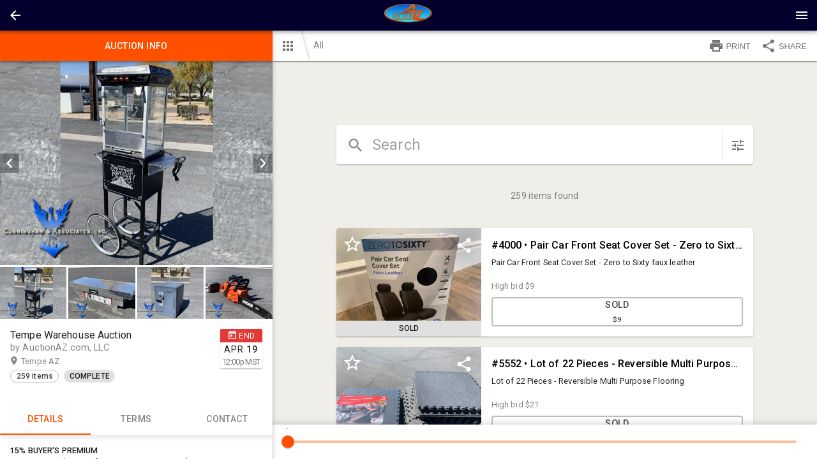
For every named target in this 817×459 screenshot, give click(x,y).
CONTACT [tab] (226, 419)
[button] (15, 15)
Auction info (136, 46)
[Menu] (801, 15)
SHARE (784, 46)
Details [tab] (45, 419)
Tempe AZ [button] (52, 361)
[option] (136, 163)
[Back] (15, 15)
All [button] (318, 45)
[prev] (9, 163)
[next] (263, 163)
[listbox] (136, 163)
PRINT (729, 46)
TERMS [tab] (136, 419)
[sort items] (738, 145)
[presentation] (408, 15)
